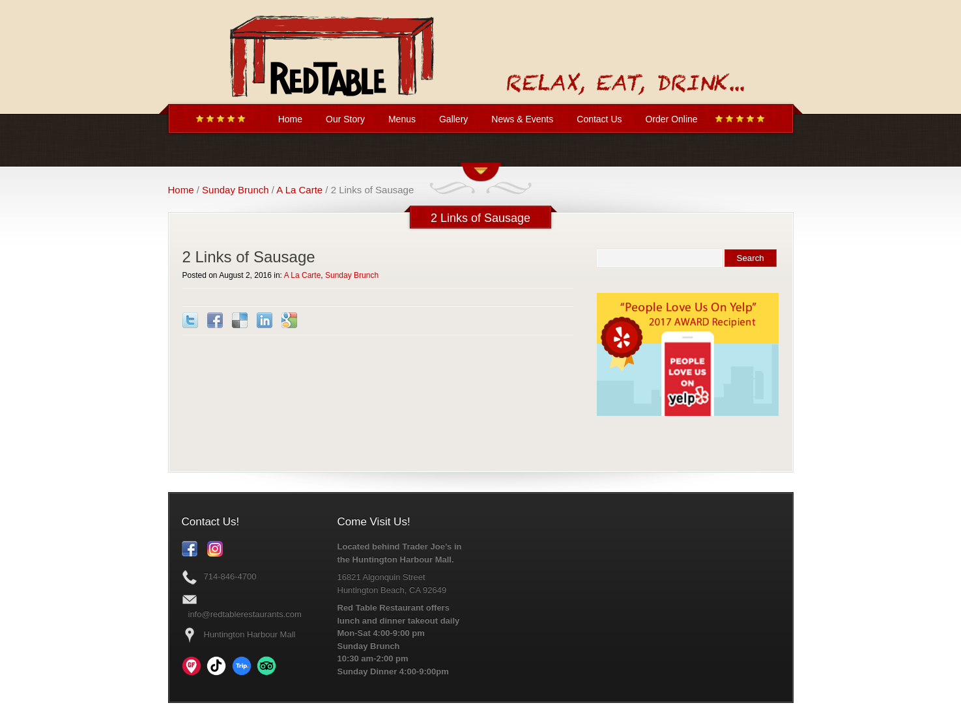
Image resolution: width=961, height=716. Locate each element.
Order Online (672, 119)
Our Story (345, 119)
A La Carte (299, 189)
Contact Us (599, 119)
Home (290, 119)
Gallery (453, 119)
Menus (402, 119)
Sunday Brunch (235, 189)
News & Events (522, 119)
